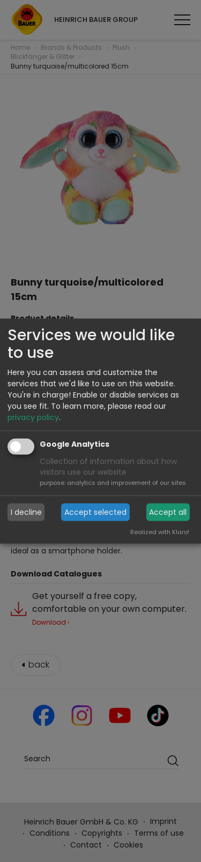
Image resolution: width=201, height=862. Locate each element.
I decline (26, 512)
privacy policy (33, 417)
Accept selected (95, 512)
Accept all (168, 512)
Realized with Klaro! (159, 531)
